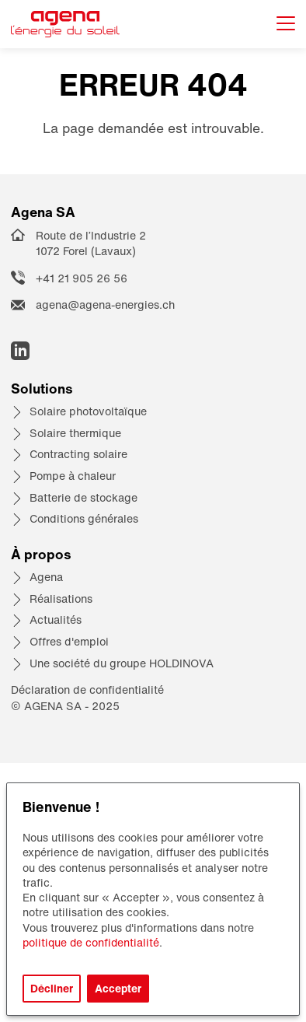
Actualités (56, 619)
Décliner (51, 988)
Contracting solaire (78, 454)
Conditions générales (84, 518)
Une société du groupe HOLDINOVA (122, 663)
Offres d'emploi (69, 641)
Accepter (118, 988)
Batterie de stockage (83, 497)
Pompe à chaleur (73, 475)
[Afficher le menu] (285, 24)
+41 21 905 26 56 (81, 278)
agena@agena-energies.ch (105, 304)
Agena (46, 577)
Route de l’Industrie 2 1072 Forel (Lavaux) (91, 243)
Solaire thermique (75, 433)
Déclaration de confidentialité (87, 689)
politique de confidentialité (91, 942)
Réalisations (61, 598)
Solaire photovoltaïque (88, 411)
